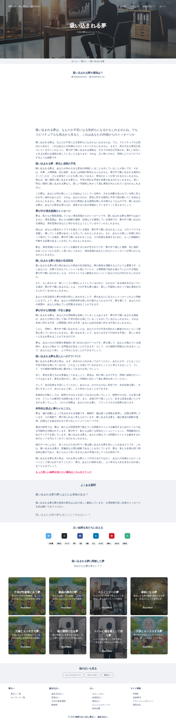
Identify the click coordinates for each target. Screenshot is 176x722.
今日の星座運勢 (58, 701)
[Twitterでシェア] (48, 536)
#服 (87, 543)
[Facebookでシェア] (80, 536)
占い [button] (162, 6)
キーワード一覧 (18, 697)
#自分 (59, 543)
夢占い (84, 61)
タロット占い (92, 675)
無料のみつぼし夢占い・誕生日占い (24, 6)
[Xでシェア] (64, 536)
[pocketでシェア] (111, 536)
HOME (123, 6)
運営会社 (137, 705)
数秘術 (54, 705)
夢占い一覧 (16, 694)
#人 (93, 543)
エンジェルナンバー (73, 675)
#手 (74, 543)
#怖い (109, 543)
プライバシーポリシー (143, 701)
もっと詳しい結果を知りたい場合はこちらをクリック (64, 472)
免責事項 (137, 697)
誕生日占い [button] (148, 6)
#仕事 (51, 543)
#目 (80, 543)
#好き (125, 543)
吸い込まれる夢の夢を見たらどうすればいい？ (63, 514)
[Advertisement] (88, 105)
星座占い (107, 675)
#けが (117, 543)
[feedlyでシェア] (127, 536)
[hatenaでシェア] (96, 536)
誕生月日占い (57, 694)
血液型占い (97, 697)
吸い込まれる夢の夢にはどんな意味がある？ (62, 494)
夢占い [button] (134, 6)
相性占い (96, 701)
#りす (101, 543)
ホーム (75, 61)
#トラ (67, 543)
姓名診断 (96, 708)
